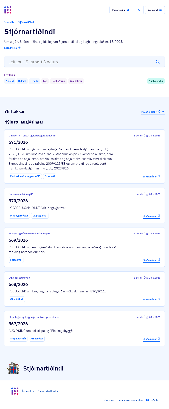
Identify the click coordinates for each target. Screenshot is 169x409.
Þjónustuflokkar (49, 391)
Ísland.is (28, 391)
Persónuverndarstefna (130, 400)
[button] (120, 10)
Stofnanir (109, 400)
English (154, 400)
